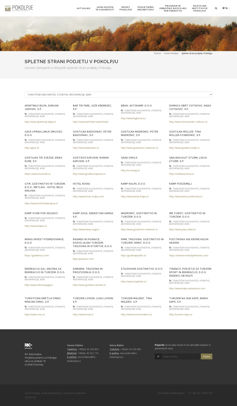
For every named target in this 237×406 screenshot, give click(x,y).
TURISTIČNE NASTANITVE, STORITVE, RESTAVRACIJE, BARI (45, 115)
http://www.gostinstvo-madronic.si (139, 229)
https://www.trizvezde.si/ (38, 173)
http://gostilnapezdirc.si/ (133, 255)
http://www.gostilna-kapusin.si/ (89, 173)
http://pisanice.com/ (83, 258)
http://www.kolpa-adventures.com (187, 288)
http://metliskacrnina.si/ (181, 173)
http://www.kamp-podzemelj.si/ (185, 196)
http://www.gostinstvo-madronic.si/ (139, 147)
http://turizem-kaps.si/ (180, 314)
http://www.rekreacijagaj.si (39, 284)
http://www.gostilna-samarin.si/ (89, 284)
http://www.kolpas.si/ (36, 225)
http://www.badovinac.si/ (86, 147)
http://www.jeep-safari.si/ (182, 229)
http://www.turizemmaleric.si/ (136, 314)
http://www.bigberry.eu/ (133, 118)
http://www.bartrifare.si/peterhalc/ (91, 121)
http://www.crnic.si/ (35, 314)
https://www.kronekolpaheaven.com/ (188, 255)
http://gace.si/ (32, 147)
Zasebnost (30, 397)
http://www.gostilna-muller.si (184, 147)
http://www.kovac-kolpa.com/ (88, 196)
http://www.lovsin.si (83, 314)
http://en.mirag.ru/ (130, 170)
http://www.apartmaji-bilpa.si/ (40, 121)
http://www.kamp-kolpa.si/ (135, 196)
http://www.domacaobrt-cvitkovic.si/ (188, 121)
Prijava (206, 356)
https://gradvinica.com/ (37, 255)
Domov (157, 53)
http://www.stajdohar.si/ (133, 281)
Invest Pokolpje (171, 53)
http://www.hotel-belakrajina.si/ (41, 203)
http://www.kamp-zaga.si (86, 229)
